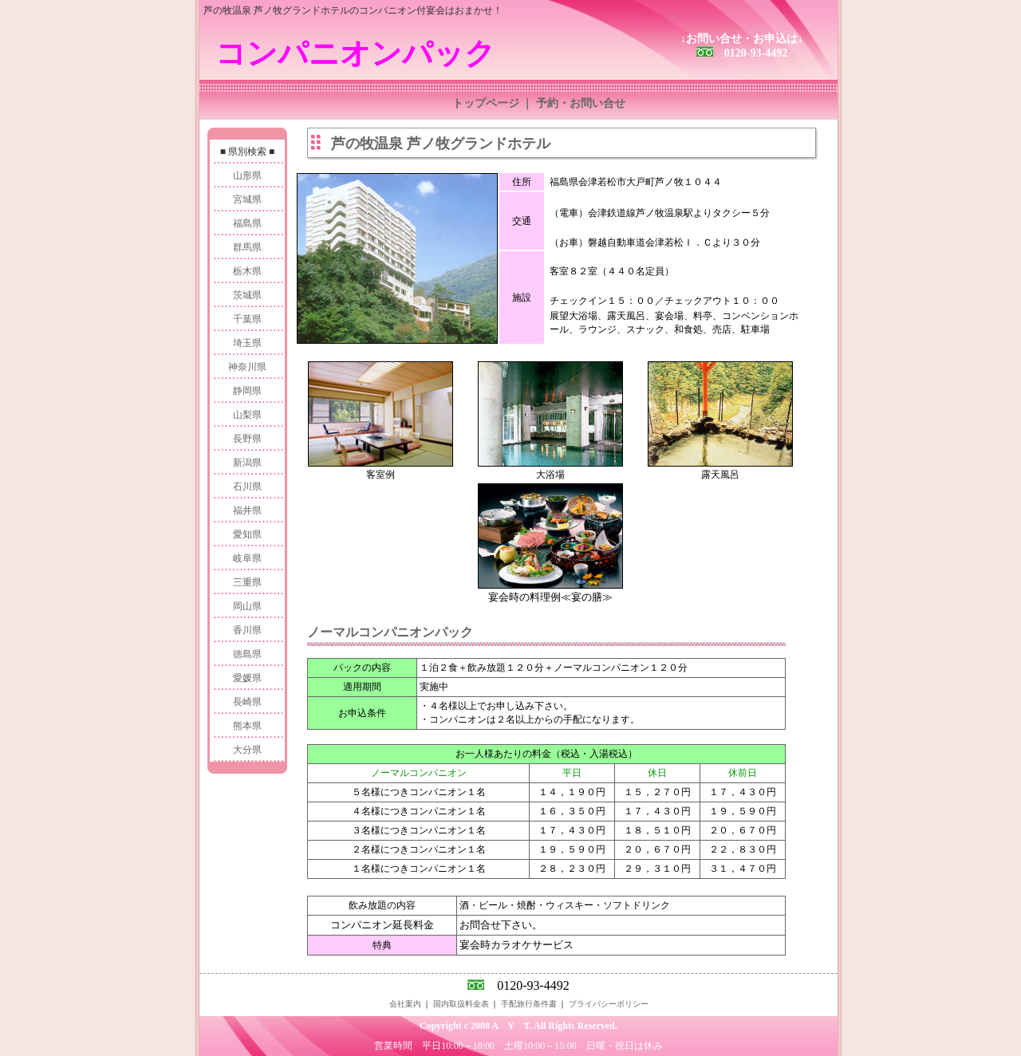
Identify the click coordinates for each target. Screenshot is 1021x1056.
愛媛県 (247, 678)
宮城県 (247, 199)
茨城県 (247, 295)
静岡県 (247, 390)
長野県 (247, 438)
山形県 (247, 175)
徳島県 (247, 654)
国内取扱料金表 (461, 1003)
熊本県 (247, 725)
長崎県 (247, 701)
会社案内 (405, 1003)
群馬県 (247, 247)
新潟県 (247, 462)
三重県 (247, 582)
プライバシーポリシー (608, 1003)
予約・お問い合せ (580, 103)
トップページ (485, 103)
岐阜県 (247, 558)
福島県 (247, 223)
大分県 (247, 749)
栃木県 (247, 271)
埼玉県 (247, 343)
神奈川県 (247, 366)
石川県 (247, 486)
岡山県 (247, 606)
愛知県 (247, 534)
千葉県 (247, 319)
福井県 (247, 510)
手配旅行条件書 (529, 1003)
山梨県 (247, 414)
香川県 (247, 630)
